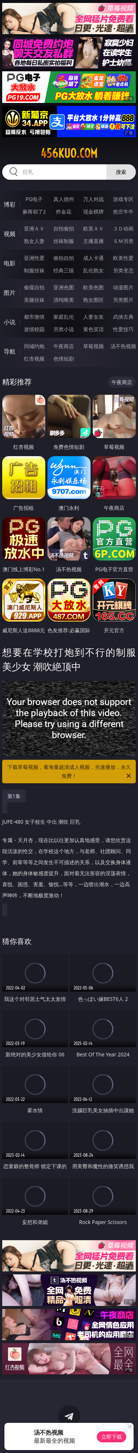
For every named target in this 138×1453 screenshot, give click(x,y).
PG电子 (34, 199)
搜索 (121, 171)
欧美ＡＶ (93, 228)
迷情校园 (34, 329)
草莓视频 (93, 346)
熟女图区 (93, 299)
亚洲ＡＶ (34, 228)
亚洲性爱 (34, 257)
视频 (9, 234)
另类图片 (123, 299)
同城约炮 (34, 346)
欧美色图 (93, 287)
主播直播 (93, 240)
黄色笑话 (93, 329)
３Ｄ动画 (123, 228)
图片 (9, 293)
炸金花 (63, 211)
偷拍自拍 (63, 257)
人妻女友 (93, 316)
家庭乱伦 (63, 316)
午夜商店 (63, 346)
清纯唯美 (63, 299)
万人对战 (93, 199)
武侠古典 (123, 316)
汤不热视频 (123, 346)
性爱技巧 (123, 329)
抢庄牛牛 (123, 211)
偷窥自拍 (34, 287)
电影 (9, 263)
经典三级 (63, 270)
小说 (9, 322)
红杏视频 (34, 358)
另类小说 (63, 329)
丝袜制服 (63, 240)
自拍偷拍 (63, 228)
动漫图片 (123, 287)
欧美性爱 (123, 257)
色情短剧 (63, 358)
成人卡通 (93, 257)
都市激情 (34, 316)
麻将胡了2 (34, 211)
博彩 (9, 204)
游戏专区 (123, 199)
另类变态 (123, 270)
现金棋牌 (93, 211)
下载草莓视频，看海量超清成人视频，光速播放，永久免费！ (69, 771)
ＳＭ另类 (123, 240)
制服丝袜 (34, 270)
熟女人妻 (34, 240)
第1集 (14, 795)
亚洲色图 (63, 287)
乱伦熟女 (93, 270)
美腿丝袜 (34, 299)
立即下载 (111, 1436)
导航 (9, 351)
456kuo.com (69, 153)
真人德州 (63, 199)
